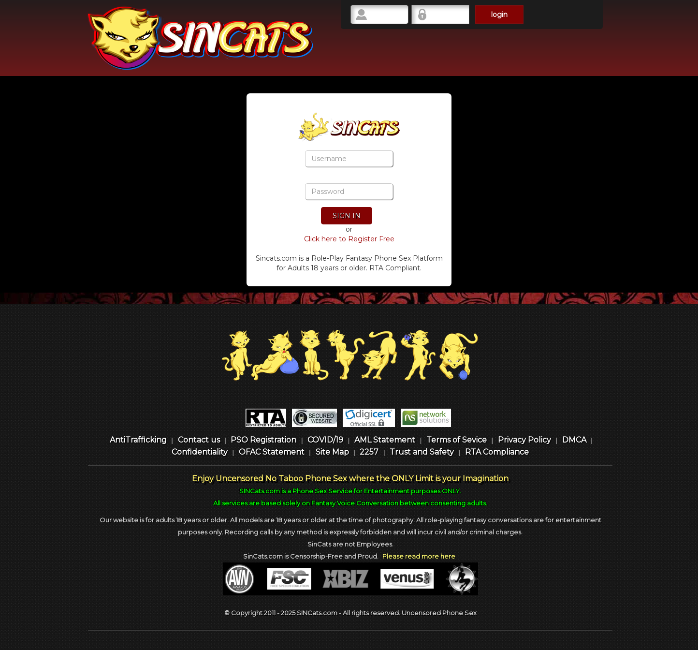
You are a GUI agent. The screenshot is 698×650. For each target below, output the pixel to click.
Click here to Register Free (349, 239)
